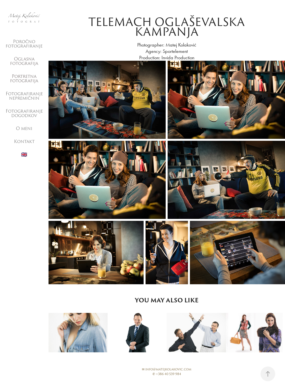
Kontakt (24, 141)
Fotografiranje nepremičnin (24, 96)
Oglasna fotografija (24, 61)
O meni (24, 128)
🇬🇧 (24, 154)
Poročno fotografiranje (24, 43)
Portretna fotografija (24, 78)
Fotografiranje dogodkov (24, 113)
